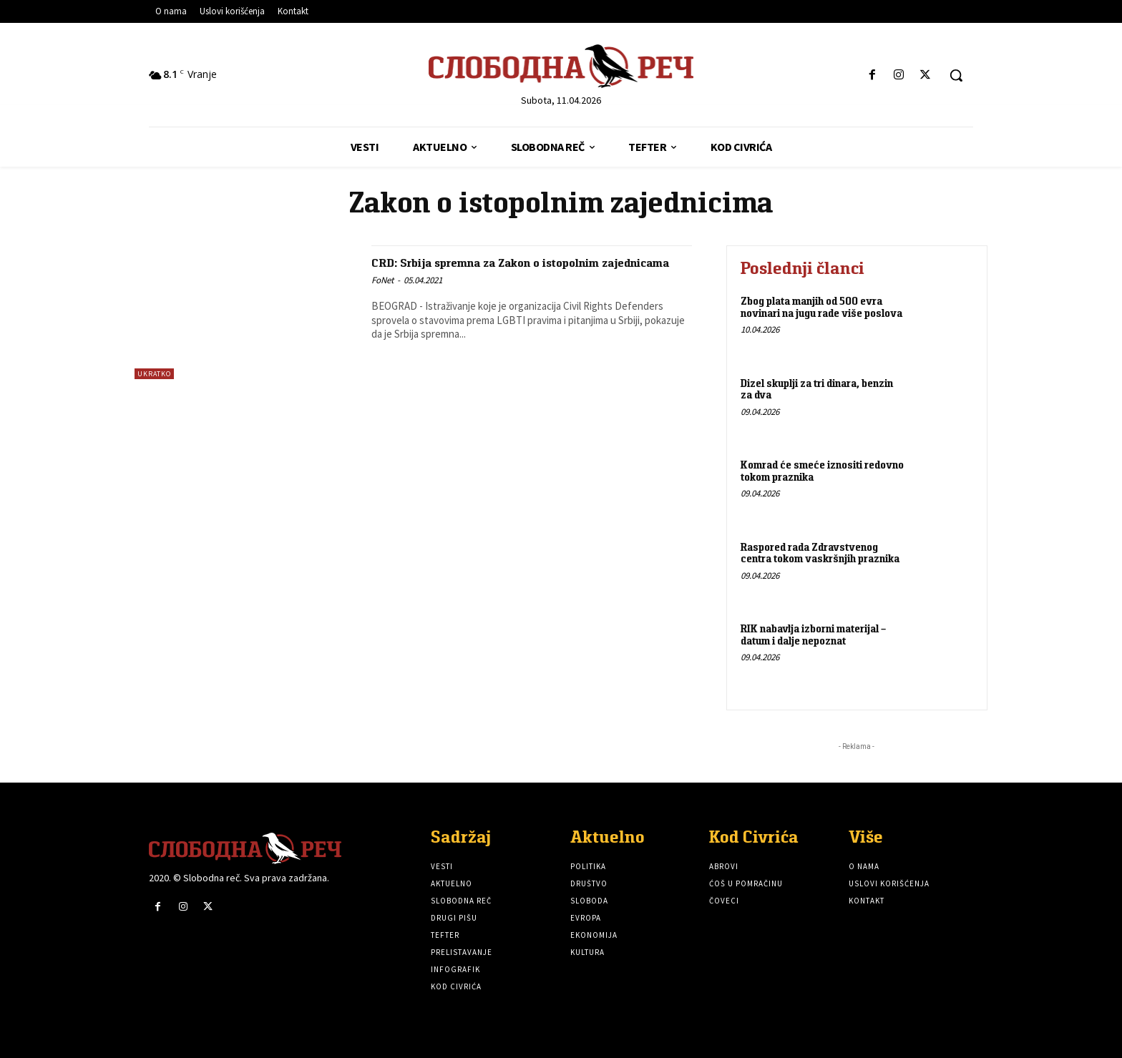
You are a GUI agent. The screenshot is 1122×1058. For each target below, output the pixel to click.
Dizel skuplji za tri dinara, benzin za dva (817, 389)
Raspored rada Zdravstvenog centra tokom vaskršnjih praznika (820, 553)
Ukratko (154, 373)
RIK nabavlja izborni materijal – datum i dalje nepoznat (813, 634)
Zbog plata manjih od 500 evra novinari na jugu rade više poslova (821, 307)
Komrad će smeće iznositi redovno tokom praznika (822, 471)
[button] (956, 75)
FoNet (382, 296)
